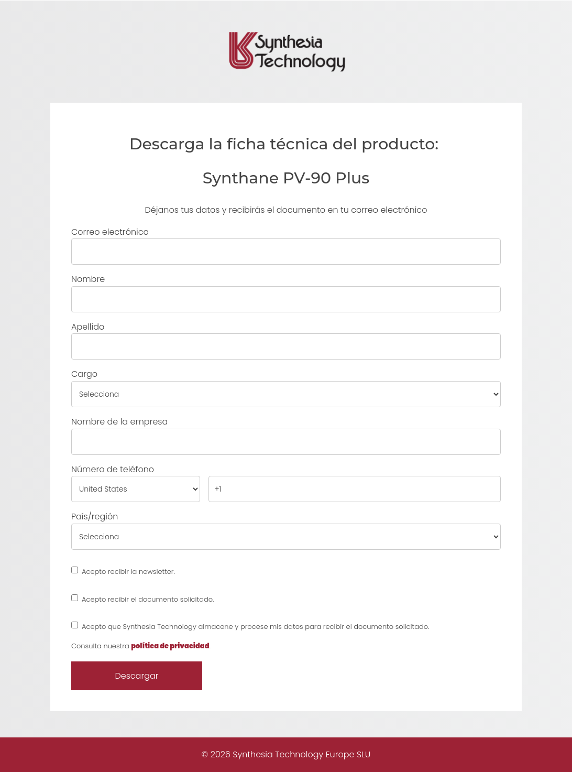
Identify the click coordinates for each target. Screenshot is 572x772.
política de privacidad (170, 646)
